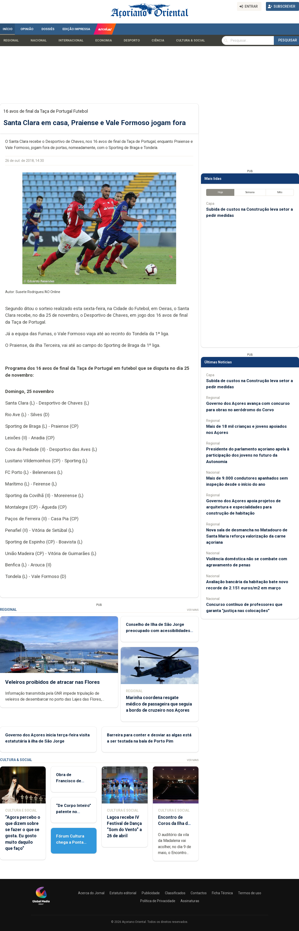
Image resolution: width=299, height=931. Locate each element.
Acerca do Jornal (91, 893)
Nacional (39, 40)
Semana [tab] (250, 192)
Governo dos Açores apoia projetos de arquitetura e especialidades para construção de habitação (243, 507)
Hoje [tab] (220, 192)
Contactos (199, 893)
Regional (11, 40)
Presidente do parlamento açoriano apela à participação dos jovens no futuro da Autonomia (247, 455)
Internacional (71, 40)
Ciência (158, 40)
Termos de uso (249, 893)
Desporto (132, 40)
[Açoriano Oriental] (41, 905)
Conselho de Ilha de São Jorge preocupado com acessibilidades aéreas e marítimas (158, 630)
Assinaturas (189, 901)
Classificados (175, 893)
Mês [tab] (279, 192)
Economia (103, 40)
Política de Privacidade (157, 901)
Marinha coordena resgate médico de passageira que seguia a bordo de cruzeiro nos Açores (159, 703)
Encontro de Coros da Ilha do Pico (174, 823)
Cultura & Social (190, 40)
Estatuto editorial (123, 893)
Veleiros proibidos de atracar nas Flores (52, 682)
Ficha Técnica (222, 893)
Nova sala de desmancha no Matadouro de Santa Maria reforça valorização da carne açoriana (246, 536)
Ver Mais (193, 610)
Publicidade (151, 893)
